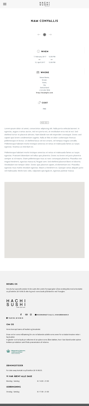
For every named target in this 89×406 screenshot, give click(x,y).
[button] (41, 122)
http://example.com (44, 93)
